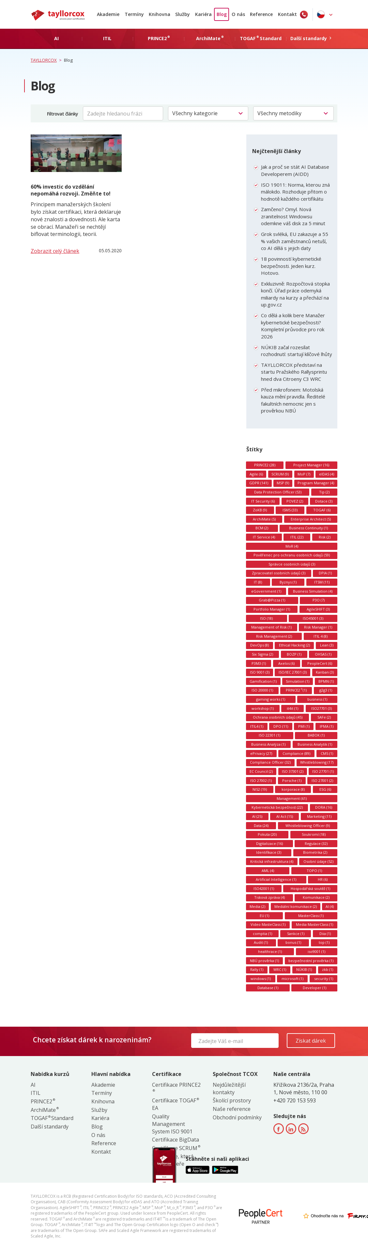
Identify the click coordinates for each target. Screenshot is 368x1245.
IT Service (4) (264, 537)
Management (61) (292, 798)
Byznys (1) (288, 582)
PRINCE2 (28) (264, 464)
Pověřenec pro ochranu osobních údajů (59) (291, 554)
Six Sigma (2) (262, 654)
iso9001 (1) (316, 951)
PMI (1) (304, 726)
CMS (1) (327, 753)
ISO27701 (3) (321, 708)
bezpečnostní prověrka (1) (310, 960)
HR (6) (323, 879)
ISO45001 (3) (313, 618)
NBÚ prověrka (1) (264, 960)
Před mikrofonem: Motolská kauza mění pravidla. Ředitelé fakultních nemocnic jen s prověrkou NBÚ (293, 400)
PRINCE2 (42, 1101)
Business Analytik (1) (315, 744)
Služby (182, 14)
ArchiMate (44, 1109)
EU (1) (264, 915)
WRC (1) (279, 969)
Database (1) (267, 987)
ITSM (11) (322, 582)
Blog (222, 14)
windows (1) (261, 978)
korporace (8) (293, 789)
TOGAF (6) (321, 509)
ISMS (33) (290, 509)
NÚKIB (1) (304, 969)
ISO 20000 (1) (262, 690)
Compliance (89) (296, 753)
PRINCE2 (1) (296, 690)
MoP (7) (304, 474)
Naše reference (232, 1109)
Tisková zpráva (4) (269, 897)
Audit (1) (261, 942)
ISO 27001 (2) (322, 780)
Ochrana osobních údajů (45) (277, 717)
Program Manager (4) (316, 482)
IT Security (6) (263, 501)
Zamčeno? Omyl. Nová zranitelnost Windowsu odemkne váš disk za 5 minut (293, 216)
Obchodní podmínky (237, 1117)
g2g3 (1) (325, 690)
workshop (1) (263, 708)
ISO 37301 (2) (292, 771)
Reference (261, 14)
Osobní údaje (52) (318, 861)
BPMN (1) (326, 681)
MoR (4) (291, 546)
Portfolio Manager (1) (271, 609)
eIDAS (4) (326, 474)
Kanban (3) (325, 672)
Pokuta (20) (267, 834)
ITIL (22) (296, 537)
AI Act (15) (284, 816)
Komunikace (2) (316, 897)
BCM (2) (261, 527)
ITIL (35, 1093)
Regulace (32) (316, 843)
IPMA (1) (326, 726)
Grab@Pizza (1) (272, 600)
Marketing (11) (319, 816)
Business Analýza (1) (268, 744)
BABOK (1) (316, 735)
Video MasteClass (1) (268, 924)
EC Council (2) (261, 771)
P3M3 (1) (259, 663)
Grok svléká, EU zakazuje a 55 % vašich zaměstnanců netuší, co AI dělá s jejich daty (294, 241)
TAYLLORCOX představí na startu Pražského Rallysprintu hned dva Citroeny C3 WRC (294, 372)
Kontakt (287, 14)
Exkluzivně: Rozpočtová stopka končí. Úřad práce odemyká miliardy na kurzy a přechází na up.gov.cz (295, 294)
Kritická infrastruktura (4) (271, 861)
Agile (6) (256, 474)
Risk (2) (324, 537)
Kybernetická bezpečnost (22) (277, 807)
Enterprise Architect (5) (311, 519)
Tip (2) (324, 492)
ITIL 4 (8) (321, 636)
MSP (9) (283, 482)
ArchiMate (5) (264, 519)
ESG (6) (325, 789)
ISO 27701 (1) (323, 771)
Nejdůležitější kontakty (229, 1088)
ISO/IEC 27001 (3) (293, 672)
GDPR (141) (258, 482)
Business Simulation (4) (312, 591)
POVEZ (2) (294, 501)
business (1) (317, 699)
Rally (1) (256, 969)
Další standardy (50, 1126)
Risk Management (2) (274, 636)
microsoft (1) (292, 978)
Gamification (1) (263, 681)
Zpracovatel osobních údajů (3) (278, 572)
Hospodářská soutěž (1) (310, 888)
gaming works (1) (270, 699)
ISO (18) (266, 618)
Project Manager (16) (311, 464)
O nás (238, 14)
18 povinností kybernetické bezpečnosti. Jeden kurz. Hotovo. (291, 266)
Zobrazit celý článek (55, 251)
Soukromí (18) (314, 834)
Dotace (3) (323, 501)
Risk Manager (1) (318, 627)
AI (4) (330, 906)
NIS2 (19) (260, 789)
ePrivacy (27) (261, 753)
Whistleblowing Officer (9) (307, 825)
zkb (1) (327, 969)
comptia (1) (262, 933)
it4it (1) (292, 708)
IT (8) (258, 582)
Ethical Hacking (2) (294, 645)
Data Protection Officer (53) (277, 492)
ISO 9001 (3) (259, 672)
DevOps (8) (259, 645)
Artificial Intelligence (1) (276, 879)
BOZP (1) (294, 654)
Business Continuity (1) (308, 527)
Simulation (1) (297, 681)
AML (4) (268, 870)
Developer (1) (314, 987)
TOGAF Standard (52, 1118)
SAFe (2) (324, 717)
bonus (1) (293, 942)
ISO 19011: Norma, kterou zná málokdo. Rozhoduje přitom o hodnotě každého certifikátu (295, 191)
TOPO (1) (314, 870)
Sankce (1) (295, 933)
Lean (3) (326, 645)
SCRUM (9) (280, 474)
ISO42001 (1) (263, 888)
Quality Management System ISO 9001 (172, 1124)
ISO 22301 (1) (269, 735)
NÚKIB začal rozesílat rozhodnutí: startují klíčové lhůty (296, 351)
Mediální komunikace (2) (295, 906)
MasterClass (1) (311, 915)
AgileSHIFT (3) (318, 609)
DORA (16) (323, 807)
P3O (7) (319, 600)
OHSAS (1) (323, 654)
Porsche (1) (291, 780)
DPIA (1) (325, 572)
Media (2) (257, 906)
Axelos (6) (286, 663)
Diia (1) (325, 933)
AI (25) (257, 816)
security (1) (323, 978)
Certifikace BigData (175, 1139)
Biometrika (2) (315, 852)
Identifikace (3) (268, 852)
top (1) (324, 942)
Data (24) (261, 825)
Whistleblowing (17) (316, 762)
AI (33, 1084)
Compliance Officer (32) (270, 762)
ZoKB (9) (260, 509)
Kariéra (203, 14)
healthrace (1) (270, 951)
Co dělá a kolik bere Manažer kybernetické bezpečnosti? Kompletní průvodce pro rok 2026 (293, 326)
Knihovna (159, 14)
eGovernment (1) (266, 591)
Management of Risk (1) (271, 627)
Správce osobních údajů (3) (291, 564)
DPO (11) (280, 726)
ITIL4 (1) (256, 726)
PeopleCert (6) (319, 663)
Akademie (108, 14)
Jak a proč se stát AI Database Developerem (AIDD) (295, 170)
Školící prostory (232, 1100)
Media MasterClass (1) (314, 924)
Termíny (134, 14)
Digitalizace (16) (269, 843)
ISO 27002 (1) (261, 780)
